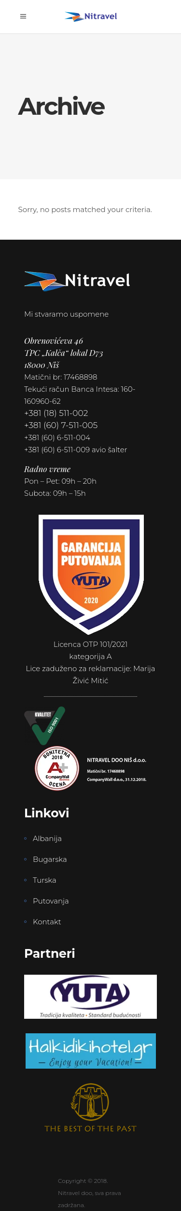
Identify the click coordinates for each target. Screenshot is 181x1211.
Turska (44, 880)
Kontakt (47, 921)
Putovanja (51, 900)
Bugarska (50, 859)
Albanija (47, 838)
